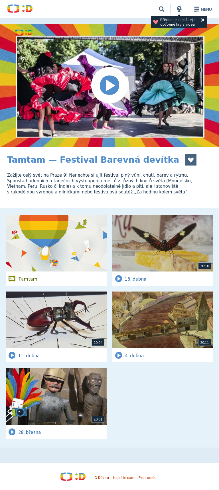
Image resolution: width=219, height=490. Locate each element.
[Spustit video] (109, 85)
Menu (202, 9)
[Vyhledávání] (161, 9)
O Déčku (101, 477)
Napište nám (123, 477)
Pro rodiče (148, 477)
